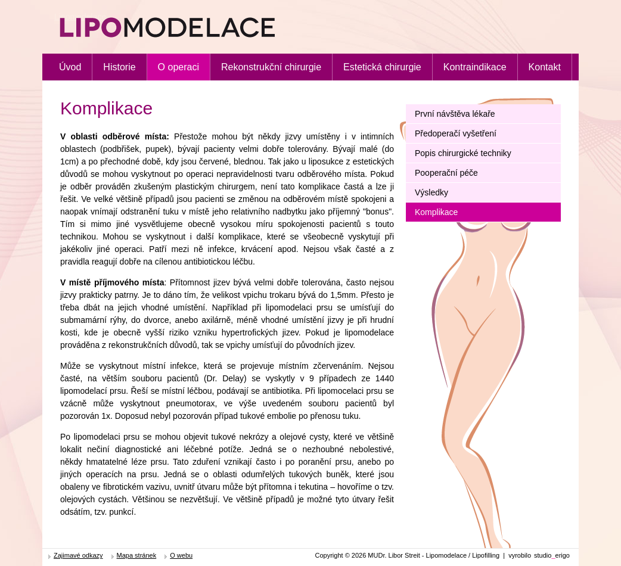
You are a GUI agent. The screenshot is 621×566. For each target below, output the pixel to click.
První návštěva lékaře (455, 114)
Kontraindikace (475, 67)
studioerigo (552, 555)
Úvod (70, 67)
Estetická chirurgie (382, 67)
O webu (181, 555)
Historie (119, 67)
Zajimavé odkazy (78, 555)
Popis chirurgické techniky (463, 153)
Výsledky (431, 192)
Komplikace (436, 212)
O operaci (178, 67)
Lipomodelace (80, 16)
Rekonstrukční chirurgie (271, 67)
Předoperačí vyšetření (455, 133)
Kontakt (545, 67)
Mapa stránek (137, 555)
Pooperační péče (446, 173)
